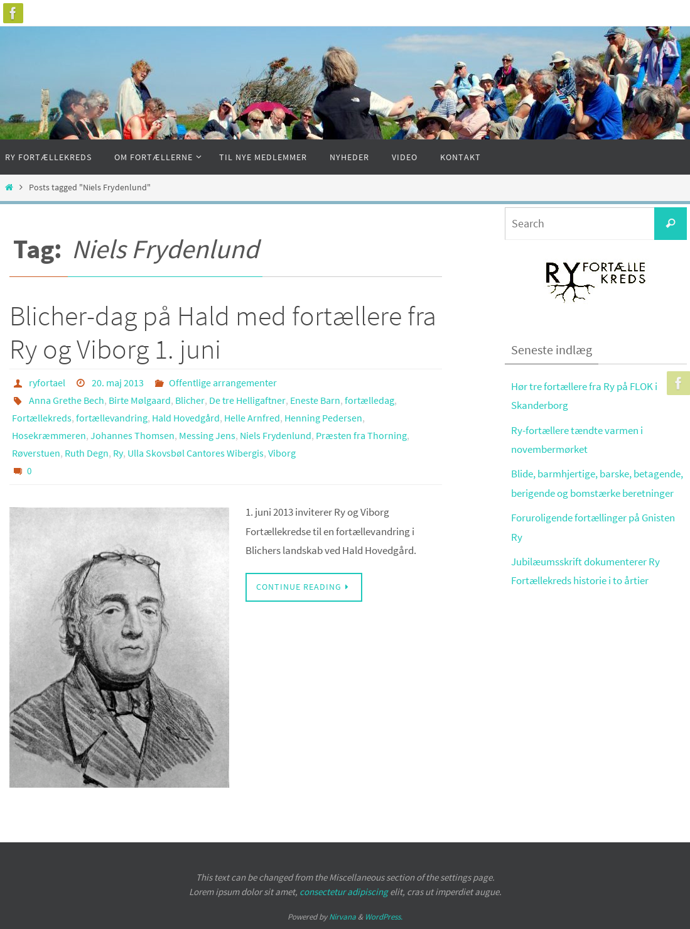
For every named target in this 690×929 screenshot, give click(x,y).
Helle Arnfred (252, 417)
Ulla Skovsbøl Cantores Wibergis (195, 453)
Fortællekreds (42, 417)
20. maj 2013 (118, 382)
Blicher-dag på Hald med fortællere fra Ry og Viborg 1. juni (222, 332)
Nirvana (342, 916)
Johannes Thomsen (132, 435)
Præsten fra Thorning (361, 435)
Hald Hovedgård (186, 417)
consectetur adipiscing (343, 892)
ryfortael (47, 382)
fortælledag (369, 400)
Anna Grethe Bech (66, 400)
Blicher (190, 400)
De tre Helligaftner (247, 400)
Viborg (282, 453)
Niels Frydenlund (275, 435)
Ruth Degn (87, 453)
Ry (118, 453)
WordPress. (383, 916)
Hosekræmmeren (49, 435)
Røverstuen (36, 453)
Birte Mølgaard (140, 400)
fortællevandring (112, 417)
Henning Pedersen (323, 417)
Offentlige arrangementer (223, 382)
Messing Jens (207, 435)
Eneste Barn (315, 400)
